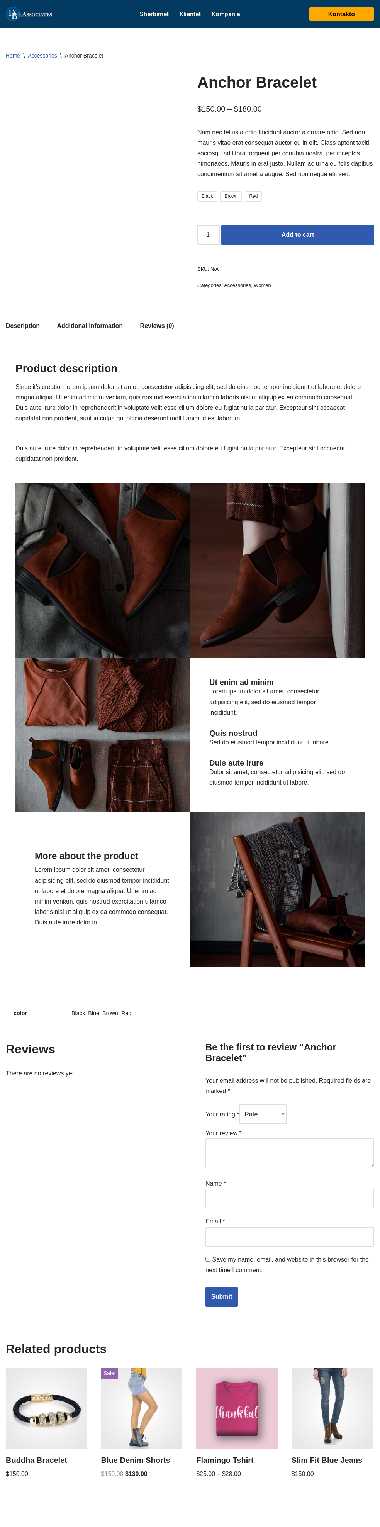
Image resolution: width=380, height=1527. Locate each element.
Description (23, 326)
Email (215, 1221)
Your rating (222, 1114)
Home (13, 56)
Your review (223, 1133)
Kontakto (341, 14)
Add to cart (298, 234)
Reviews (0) (157, 326)
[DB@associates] (29, 14)
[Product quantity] (208, 235)
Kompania (226, 14)
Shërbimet (154, 14)
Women (262, 285)
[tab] (23, 326)
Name (215, 1183)
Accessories (42, 56)
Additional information (90, 326)
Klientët (190, 14)
